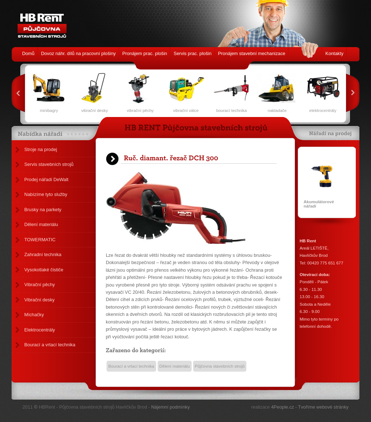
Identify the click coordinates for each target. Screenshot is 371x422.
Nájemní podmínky (170, 407)
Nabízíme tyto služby (45, 194)
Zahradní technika (42, 254)
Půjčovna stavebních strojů (220, 366)
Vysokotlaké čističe (43, 269)
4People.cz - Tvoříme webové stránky (310, 407)
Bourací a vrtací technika (49, 344)
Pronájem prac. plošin (144, 53)
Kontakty (334, 53)
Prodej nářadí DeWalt (46, 179)
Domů (28, 53)
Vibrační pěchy (39, 284)
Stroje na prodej (40, 149)
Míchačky (34, 314)
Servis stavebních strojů (49, 164)
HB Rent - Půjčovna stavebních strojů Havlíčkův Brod (40, 22)
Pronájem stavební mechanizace (251, 53)
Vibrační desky (39, 299)
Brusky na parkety (42, 209)
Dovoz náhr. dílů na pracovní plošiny (78, 53)
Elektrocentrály (39, 330)
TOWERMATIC (39, 239)
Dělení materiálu (41, 224)
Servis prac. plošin (193, 53)
